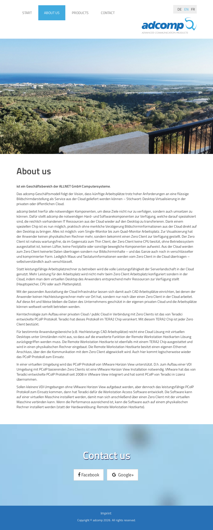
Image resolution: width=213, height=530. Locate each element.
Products (80, 12)
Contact (108, 12)
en (186, 9)
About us (52, 12)
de (179, 9)
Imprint (106, 513)
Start (27, 12)
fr (193, 9)
